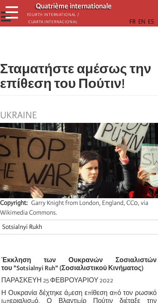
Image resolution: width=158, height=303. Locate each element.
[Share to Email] (91, 44)
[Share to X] (67, 44)
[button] (103, 44)
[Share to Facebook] (55, 44)
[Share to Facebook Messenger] (79, 44)
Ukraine (18, 115)
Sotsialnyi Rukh (22, 227)
